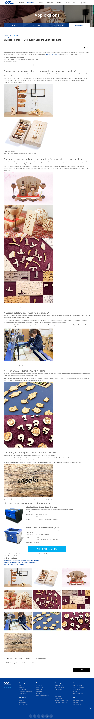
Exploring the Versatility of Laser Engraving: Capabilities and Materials (21, 560)
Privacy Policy (81, 716)
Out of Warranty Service (61, 702)
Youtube (47, 716)
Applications (31, 2)
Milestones (21, 687)
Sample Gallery (36, 25)
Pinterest (39, 716)
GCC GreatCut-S (77, 706)
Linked (43, 716)
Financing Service (77, 708)
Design (21, 716)
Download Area (58, 698)
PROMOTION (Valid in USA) (25, 691)
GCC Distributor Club (78, 700)
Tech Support (58, 696)
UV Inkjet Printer (40, 693)
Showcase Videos (58, 25)
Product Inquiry (76, 689)
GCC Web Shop (77, 704)
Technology (49, 2)
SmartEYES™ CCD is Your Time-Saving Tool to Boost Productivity (20, 562)
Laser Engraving (58, 689)
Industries (14, 25)
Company (59, 2)
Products (21, 2)
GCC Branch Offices (78, 693)
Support (40, 2)
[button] (83, 2)
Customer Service (77, 685)
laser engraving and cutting (53, 54)
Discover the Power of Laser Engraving (14, 564)
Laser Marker (39, 691)
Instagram (34, 716)
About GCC (22, 685)
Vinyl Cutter (39, 685)
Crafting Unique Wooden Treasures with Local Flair (24, 663)
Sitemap (88, 716)
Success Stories (79, 25)
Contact (67, 2)
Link (74, 2)
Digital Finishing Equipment (42, 695)
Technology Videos (59, 687)
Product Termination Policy (61, 700)
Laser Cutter (39, 689)
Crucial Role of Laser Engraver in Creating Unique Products (9, 2)
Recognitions (22, 689)
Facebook (6, 63)
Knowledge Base (59, 685)
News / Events (22, 693)
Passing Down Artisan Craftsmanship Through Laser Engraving (28, 658)
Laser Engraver (39, 687)
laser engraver (23, 65)
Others (75, 691)
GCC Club (75, 702)
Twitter (51, 716)
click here (23, 498)
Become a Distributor (78, 687)
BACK (82, 670)
